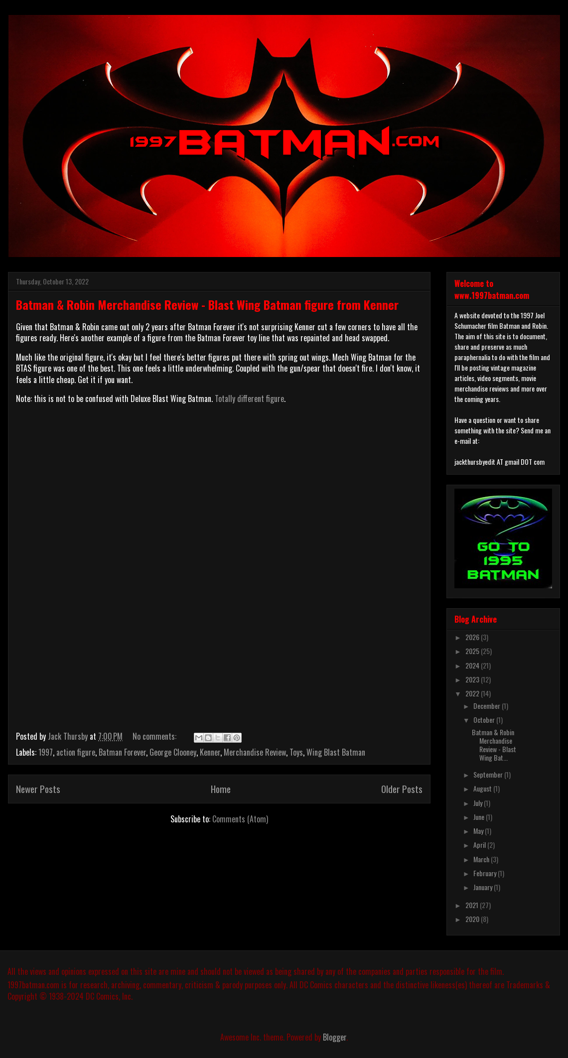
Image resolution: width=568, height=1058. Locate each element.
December (487, 705)
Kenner (210, 752)
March (482, 859)
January (483, 887)
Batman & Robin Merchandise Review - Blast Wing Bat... (494, 744)
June (479, 816)
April (480, 844)
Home (221, 789)
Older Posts (402, 789)
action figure (75, 752)
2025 (473, 651)
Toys (296, 752)
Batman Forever (122, 752)
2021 (472, 905)
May (479, 830)
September (488, 774)
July (478, 802)
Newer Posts (38, 789)
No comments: (155, 736)
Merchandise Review (255, 752)
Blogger (334, 1037)
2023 (473, 679)
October (484, 719)
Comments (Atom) (240, 819)
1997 (45, 752)
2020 (473, 919)
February (485, 873)
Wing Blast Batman (335, 752)
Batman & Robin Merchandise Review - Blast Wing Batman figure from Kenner (207, 304)
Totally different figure (249, 398)
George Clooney (172, 752)
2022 (473, 693)
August (483, 788)
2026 (473, 637)
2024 (473, 665)
